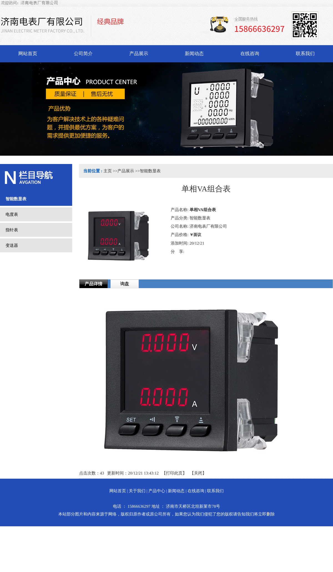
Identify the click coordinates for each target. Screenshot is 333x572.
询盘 (124, 283)
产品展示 (125, 171)
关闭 (198, 473)
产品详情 (93, 283)
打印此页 (174, 473)
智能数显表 (150, 171)
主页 (108, 171)
